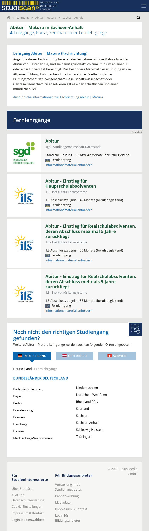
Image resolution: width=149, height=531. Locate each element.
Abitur (52, 141)
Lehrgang (22, 17)
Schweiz (116, 356)
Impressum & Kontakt (28, 513)
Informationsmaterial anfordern (68, 165)
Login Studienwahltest (28, 520)
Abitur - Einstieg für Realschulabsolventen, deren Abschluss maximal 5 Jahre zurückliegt (90, 231)
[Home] (8, 17)
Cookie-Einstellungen (27, 506)
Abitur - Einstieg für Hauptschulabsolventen (70, 183)
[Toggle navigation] (144, 6)
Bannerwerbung (67, 496)
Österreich (74, 356)
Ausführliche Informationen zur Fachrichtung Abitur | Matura (58, 97)
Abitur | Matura (45, 17)
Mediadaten (64, 502)
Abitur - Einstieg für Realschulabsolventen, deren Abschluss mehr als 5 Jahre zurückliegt (90, 281)
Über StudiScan (23, 489)
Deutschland (32, 356)
